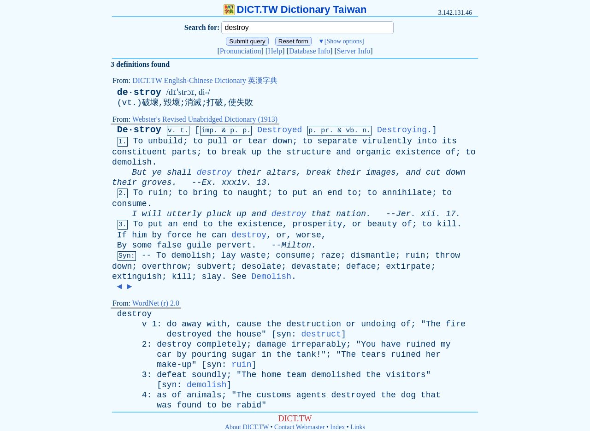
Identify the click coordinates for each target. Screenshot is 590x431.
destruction (313, 324)
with (216, 324)
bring (205, 192)
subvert (214, 266)
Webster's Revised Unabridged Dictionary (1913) (204, 119)
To (138, 141)
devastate (313, 266)
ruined (421, 344)
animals (204, 395)
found (189, 405)
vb (350, 131)
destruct (321, 334)
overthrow (164, 266)
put (299, 192)
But (139, 172)
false (169, 245)
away (191, 324)
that (321, 213)
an (318, 192)
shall (179, 172)
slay (211, 276)
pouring (209, 354)
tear (257, 141)
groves (157, 182)
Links (357, 427)
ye (157, 172)
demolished (336, 374)
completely (222, 344)
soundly (209, 374)
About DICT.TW (247, 427)
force (179, 235)
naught (253, 192)
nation (351, 213)
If (122, 235)
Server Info (353, 51)
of (451, 152)
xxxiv (234, 182)
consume (129, 203)
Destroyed (279, 130)
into (427, 141)
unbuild (165, 141)
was (164, 405)
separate (337, 141)
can (219, 235)
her (433, 354)
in (266, 354)
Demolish (271, 276)
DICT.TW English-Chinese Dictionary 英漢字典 (204, 80)
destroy (214, 172)
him (139, 235)
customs (273, 395)
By (122, 245)
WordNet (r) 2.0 (155, 303)
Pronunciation (240, 51)
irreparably (318, 344)
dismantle (372, 255)
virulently (387, 141)
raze (331, 255)
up (257, 152)
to (198, 141)
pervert (234, 245)
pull (218, 141)
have (391, 344)
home (271, 374)
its (449, 141)
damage (271, 344)
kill (447, 224)
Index (337, 427)
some (142, 245)
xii (428, 213)
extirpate (408, 266)
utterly (184, 213)
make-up (174, 364)
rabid (248, 405)
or (238, 141)
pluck (218, 213)
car (164, 354)
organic (373, 152)
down (282, 141)
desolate (261, 266)
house (248, 334)
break (234, 152)
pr (325, 131)
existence (418, 152)
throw (447, 255)
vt (127, 102)
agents (311, 395)
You (368, 344)
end (334, 192)
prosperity (317, 224)
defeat (172, 374)
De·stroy (139, 129)
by (157, 235)
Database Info (309, 51)
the (273, 152)
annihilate (407, 192)
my (446, 344)
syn (284, 334)
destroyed (189, 334)
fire (456, 324)
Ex (206, 182)
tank (306, 354)
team (296, 374)
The (433, 324)
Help (275, 51)
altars (281, 172)
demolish (132, 162)
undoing (378, 324)
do (172, 324)
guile (199, 245)
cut (433, 172)
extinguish (137, 276)
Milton (296, 245)
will (152, 213)
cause (248, 324)
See (238, 276)
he (202, 235)
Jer (403, 213)
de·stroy (139, 92)
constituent (139, 152)
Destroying (402, 130)
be (227, 405)
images (381, 172)
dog (408, 395)
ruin (158, 192)
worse (308, 235)
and (343, 152)
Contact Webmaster (299, 427)
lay (228, 255)
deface (361, 266)
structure (308, 152)
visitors (405, 374)
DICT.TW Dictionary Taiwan (295, 9)
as (162, 395)
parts (184, 152)
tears (373, 354)
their (248, 172)
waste (253, 255)
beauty (382, 224)
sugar (243, 354)
